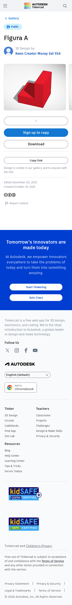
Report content (16, 203)
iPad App (10, 431)
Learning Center (15, 461)
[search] (65, 6)
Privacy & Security (48, 436)
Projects (41, 420)
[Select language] (27, 375)
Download (36, 144)
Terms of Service (53, 561)
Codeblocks (12, 426)
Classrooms (43, 415)
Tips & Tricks (13, 466)
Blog (7, 450)
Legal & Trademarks (18, 590)
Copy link (36, 160)
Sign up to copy (36, 132)
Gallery (11, 18)
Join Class (36, 298)
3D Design (11, 415)
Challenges (43, 426)
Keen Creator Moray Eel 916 (38, 53)
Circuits (9, 420)
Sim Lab (10, 436)
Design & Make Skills (49, 431)
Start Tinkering (36, 287)
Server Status (13, 471)
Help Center (12, 456)
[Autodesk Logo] (20, 364)
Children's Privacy (39, 546)
